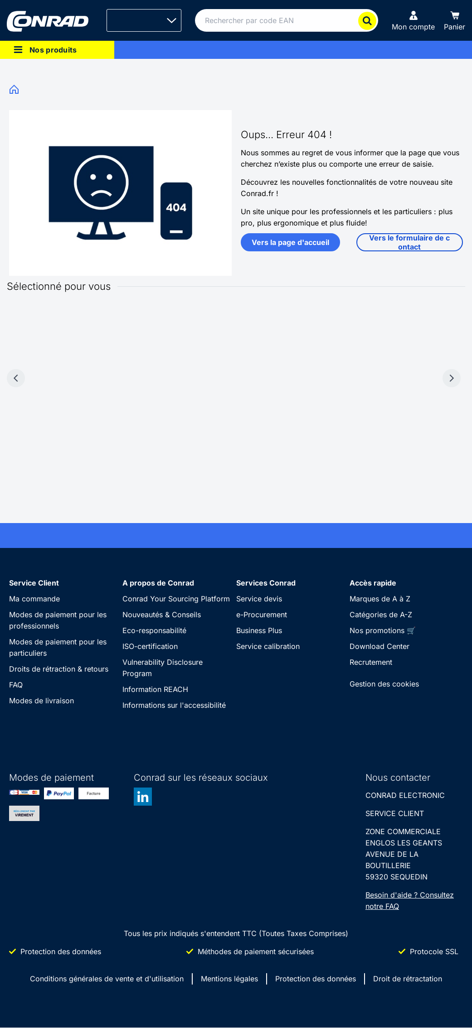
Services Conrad (266, 582)
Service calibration (268, 646)
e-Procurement (261, 614)
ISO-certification (150, 646)
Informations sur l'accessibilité (174, 705)
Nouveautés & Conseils (161, 614)
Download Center (379, 646)
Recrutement (371, 662)
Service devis (259, 598)
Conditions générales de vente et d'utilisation (107, 978)
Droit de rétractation (407, 978)
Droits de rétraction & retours (58, 668)
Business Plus (259, 630)
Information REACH (155, 689)
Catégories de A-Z (381, 614)
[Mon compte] (413, 20)
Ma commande (34, 598)
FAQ (16, 684)
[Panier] (454, 20)
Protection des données (315, 978)
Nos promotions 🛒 (383, 630)
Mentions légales (229, 978)
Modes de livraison (41, 700)
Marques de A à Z (380, 598)
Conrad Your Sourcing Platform (176, 598)
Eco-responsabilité (154, 630)
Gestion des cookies (384, 683)
